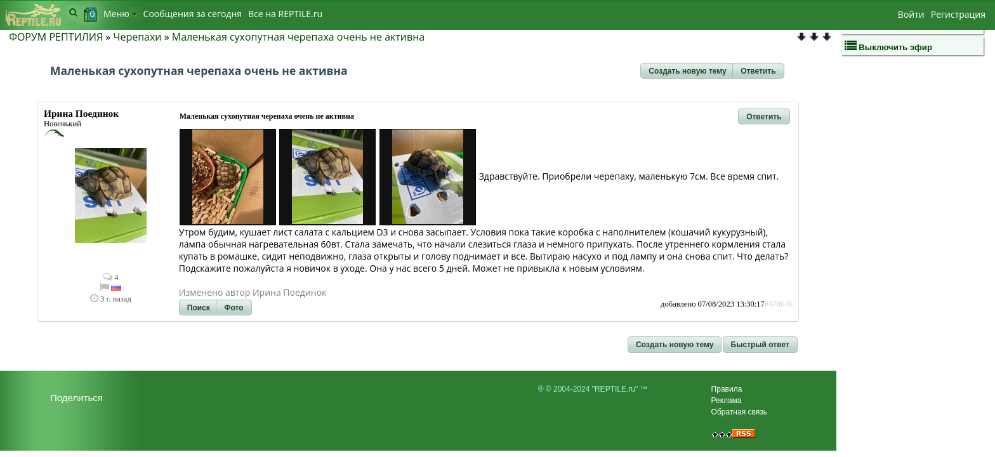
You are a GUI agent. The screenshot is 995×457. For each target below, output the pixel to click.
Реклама (726, 400)
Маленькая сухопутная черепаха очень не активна (298, 37)
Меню (120, 14)
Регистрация (958, 14)
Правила (726, 389)
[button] (687, 71)
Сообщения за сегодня (192, 14)
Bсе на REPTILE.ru (285, 14)
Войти (911, 14)
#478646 (779, 304)
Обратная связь (739, 411)
